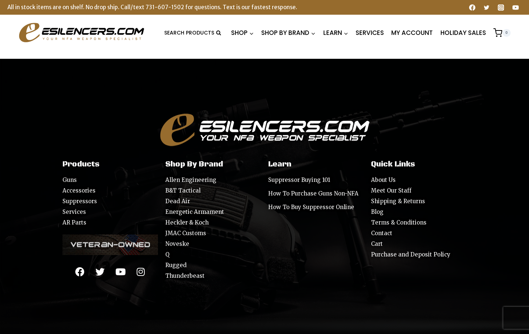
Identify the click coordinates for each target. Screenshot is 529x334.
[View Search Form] (193, 32)
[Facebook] (472, 7)
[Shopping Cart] (502, 32)
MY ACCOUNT (412, 32)
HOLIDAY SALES (463, 32)
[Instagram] (501, 7)
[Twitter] (487, 7)
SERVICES (370, 32)
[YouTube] (515, 7)
